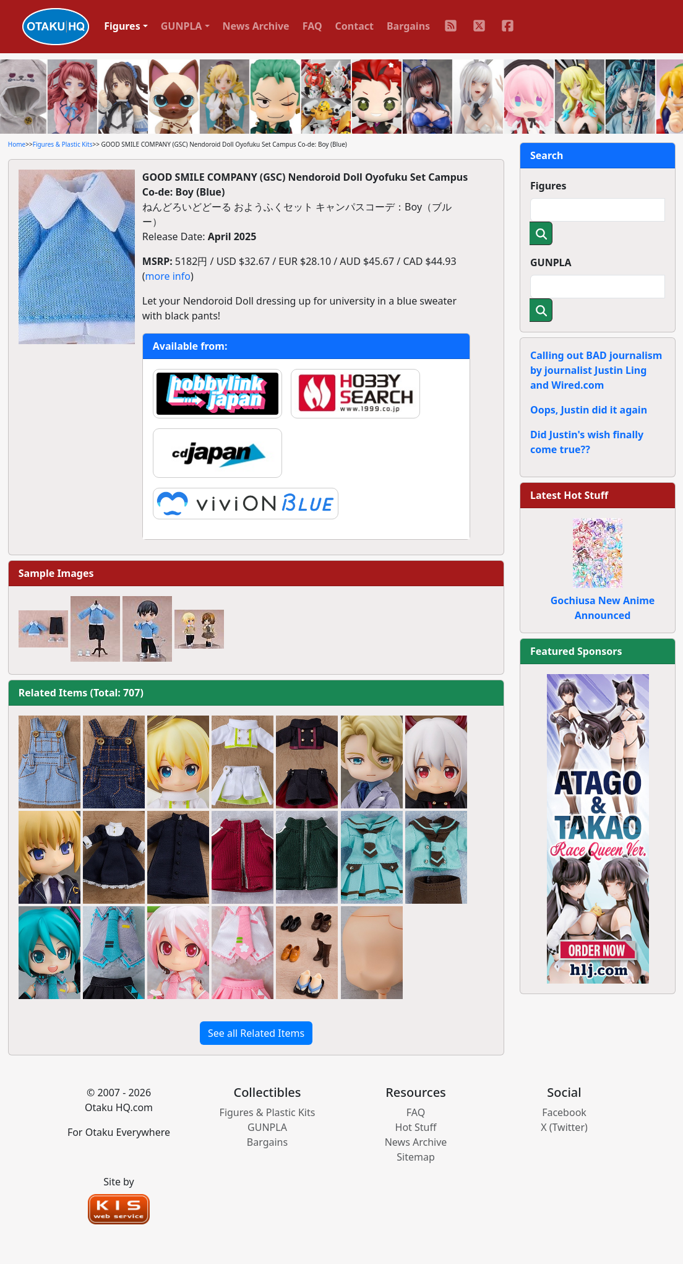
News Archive (256, 26)
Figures (548, 186)
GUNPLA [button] (181, 26)
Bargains (408, 26)
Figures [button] (122, 26)
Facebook (564, 1112)
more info (168, 276)
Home (16, 144)
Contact (354, 26)
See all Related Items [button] (256, 1033)
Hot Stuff (416, 1127)
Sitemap (416, 1157)
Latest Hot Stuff (569, 495)
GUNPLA (551, 262)
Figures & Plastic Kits (63, 144)
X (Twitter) (564, 1127)
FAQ (312, 26)
